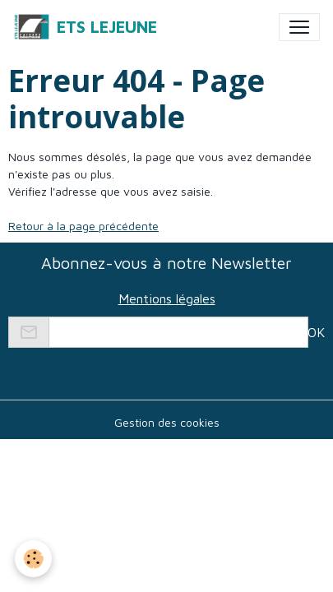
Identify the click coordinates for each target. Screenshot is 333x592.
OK (316, 332)
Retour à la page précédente (83, 226)
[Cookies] (33, 558)
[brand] (85, 27)
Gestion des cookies (167, 422)
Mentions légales (166, 298)
